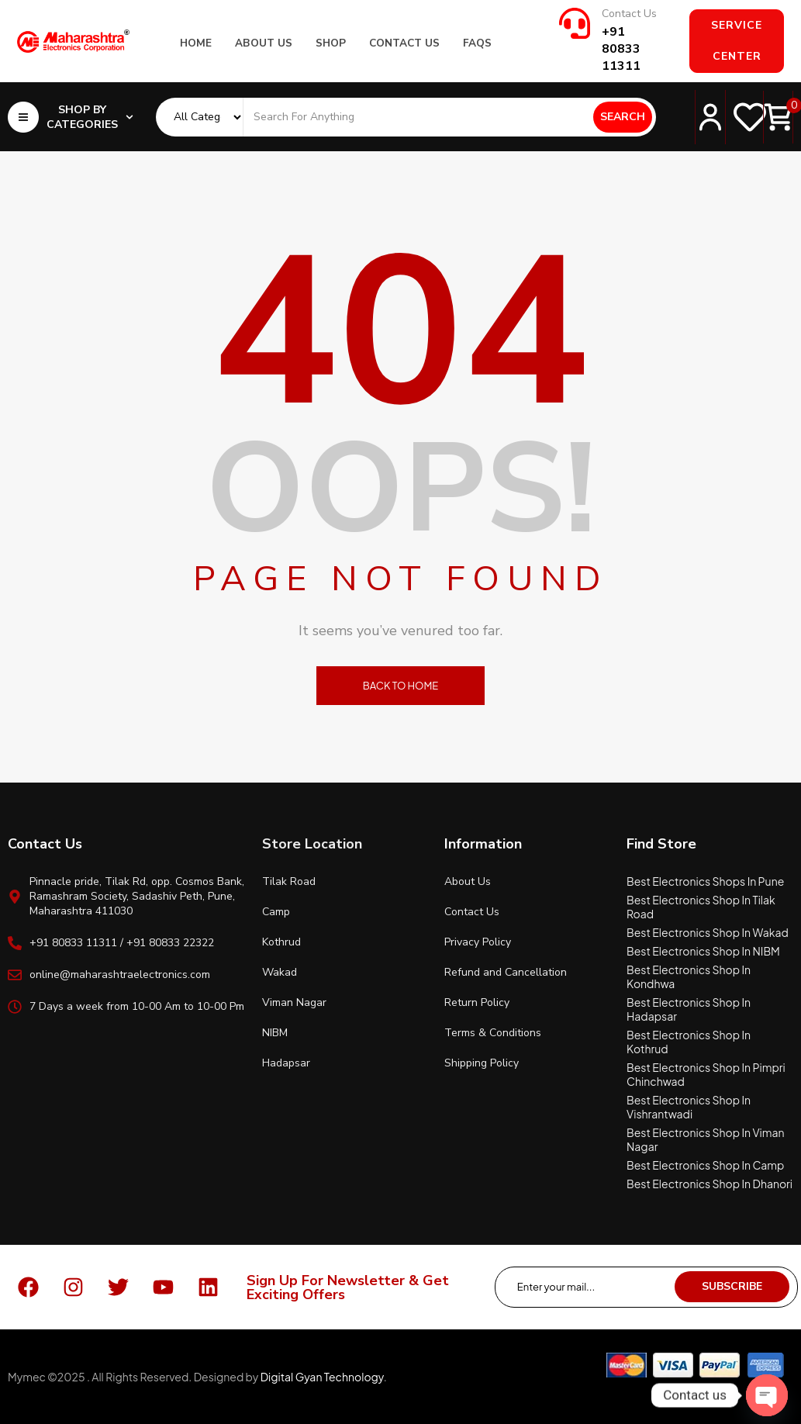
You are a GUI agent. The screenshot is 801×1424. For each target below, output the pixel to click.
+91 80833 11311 (621, 48)
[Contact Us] (574, 23)
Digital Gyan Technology (322, 1377)
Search (622, 116)
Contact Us (629, 13)
